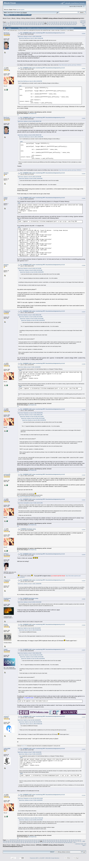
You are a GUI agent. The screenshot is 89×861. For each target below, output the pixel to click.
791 (49, 24)
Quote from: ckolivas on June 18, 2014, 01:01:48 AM (29, 602)
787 (41, 24)
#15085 (83, 198)
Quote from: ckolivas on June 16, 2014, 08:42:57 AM (29, 121)
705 (11, 22)
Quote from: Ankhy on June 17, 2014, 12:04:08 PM (29, 367)
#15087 (83, 311)
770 (4, 24)
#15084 (83, 173)
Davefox (6, 173)
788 (43, 24)
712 (26, 22)
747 (28, 23)
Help (11, 14)
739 (10, 23)
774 (12, 24)
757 (50, 23)
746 (25, 23)
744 (21, 23)
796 (60, 24)
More (29, 14)
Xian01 (6, 624)
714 (30, 22)
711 (24, 22)
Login (19, 14)
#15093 (83, 554)
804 (4, 25)
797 (62, 24)
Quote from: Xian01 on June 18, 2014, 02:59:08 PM (29, 720)
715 (32, 22)
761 (59, 23)
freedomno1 (7, 598)
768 (74, 23)
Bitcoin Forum (6, 18)
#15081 (83, 33)
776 (17, 24)
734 (74, 22)
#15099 (83, 749)
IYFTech (6, 554)
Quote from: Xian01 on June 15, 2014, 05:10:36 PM (29, 628)
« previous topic (82, 21)
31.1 (21, 12)
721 (45, 22)
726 (56, 22)
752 (38, 23)
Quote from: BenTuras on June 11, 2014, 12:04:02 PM (31, 38)
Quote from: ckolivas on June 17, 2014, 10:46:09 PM (29, 583)
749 (32, 23)
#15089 (83, 409)
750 (34, 23)
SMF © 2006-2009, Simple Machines (50, 858)
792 (52, 24)
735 (76, 22)
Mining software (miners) (28, 18)
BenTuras (6, 33)
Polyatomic (7, 311)
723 (50, 22)
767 (72, 23)
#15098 (83, 717)
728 (61, 22)
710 (21, 22)
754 (43, 23)
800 (69, 24)
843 (9, 25)
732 (69, 22)
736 (4, 23)
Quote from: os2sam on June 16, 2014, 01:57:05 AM (29, 176)
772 (8, 24)
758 (52, 23)
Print (84, 25)
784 (34, 24)
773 (10, 24)
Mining (18, 18)
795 (58, 24)
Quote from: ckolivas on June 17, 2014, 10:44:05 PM (29, 752)
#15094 (83, 580)
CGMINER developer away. (28, 529)
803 (75, 24)
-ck (5, 68)
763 (63, 23)
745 (23, 23)
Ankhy (6, 197)
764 (65, 23)
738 (8, 23)
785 (36, 24)
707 (15, 22)
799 (67, 24)
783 (32, 24)
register (22, 9)
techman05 (7, 474)
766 (69, 23)
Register (24, 14)
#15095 (83, 599)
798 (64, 24)
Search (15, 14)
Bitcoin (13, 18)
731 (67, 22)
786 (38, 24)
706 (13, 22)
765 (67, 23)
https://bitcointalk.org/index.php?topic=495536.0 (70, 64)
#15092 (83, 529)
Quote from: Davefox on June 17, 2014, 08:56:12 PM (29, 314)
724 (52, 22)
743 (19, 23)
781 (28, 24)
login (18, 9)
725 (54, 22)
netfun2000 (7, 748)
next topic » (83, 23)
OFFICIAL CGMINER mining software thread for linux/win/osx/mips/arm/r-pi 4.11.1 (60, 18)
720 (43, 22)
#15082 (83, 68)
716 (35, 22)
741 (15, 23)
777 (19, 24)
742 (17, 23)
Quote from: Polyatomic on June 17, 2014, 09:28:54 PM (30, 412)
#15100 (83, 795)
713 (28, 22)
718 (39, 22)
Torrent (24, 12)
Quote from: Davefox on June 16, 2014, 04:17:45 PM (29, 268)
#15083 (83, 118)
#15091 (83, 500)
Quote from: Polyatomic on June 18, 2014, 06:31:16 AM (30, 798)
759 (54, 23)
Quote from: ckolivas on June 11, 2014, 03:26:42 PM (29, 36)
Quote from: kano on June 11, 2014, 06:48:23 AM (30, 630)
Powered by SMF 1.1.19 (35, 858)
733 (71, 22)
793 (54, 24)
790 (47, 24)
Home (7, 14)
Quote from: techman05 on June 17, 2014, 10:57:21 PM (30, 502)
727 (58, 22)
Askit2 (5, 649)
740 (12, 23)
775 (15, 24)
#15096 (83, 625)
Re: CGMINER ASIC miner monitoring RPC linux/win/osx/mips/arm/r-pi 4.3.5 (42, 33)
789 (45, 24)
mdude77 (6, 716)
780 (25, 24)
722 (48, 22)
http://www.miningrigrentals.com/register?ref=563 (29, 496)
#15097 (83, 650)
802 (73, 24)
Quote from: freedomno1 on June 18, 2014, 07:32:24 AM (30, 818)
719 (41, 22)
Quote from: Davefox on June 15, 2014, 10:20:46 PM (30, 178)
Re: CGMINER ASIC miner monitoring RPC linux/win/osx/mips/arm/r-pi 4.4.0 (42, 197)
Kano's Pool (24, 745)
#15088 (83, 364)
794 (56, 24)
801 (71, 24)
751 (36, 23)
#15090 (83, 475)
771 (6, 24)
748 (30, 23)
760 (56, 23)
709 (19, 22)
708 (17, 22)
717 (37, 22)
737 (6, 23)
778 (21, 24)
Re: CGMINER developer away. (29, 598)
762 (61, 23)
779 (23, 24)
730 (65, 22)
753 (41, 23)
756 (48, 23)
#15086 (83, 265)
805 (6, 25)
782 (30, 24)
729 (63, 22)
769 (76, 23)
